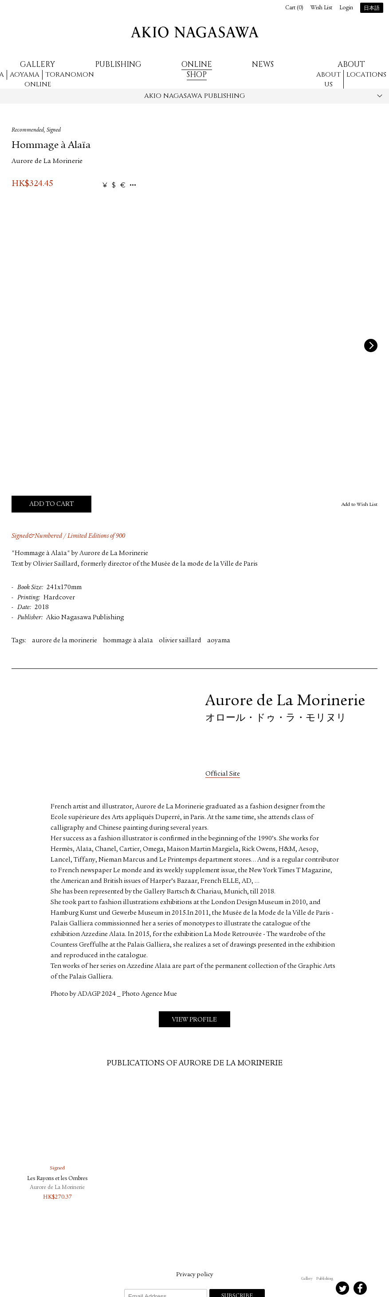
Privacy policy (194, 1275)
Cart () (294, 8)
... (133, 185)
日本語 (372, 8)
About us (328, 79)
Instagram (307, 1288)
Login (346, 8)
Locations (366, 74)
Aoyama (24, 74)
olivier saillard (180, 640)
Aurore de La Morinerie (47, 161)
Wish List (321, 8)
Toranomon (69, 74)
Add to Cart (51, 504)
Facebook (360, 1288)
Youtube (378, 1288)
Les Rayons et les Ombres (57, 1179)
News (263, 64)
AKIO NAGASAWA (194, 32)
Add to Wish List (359, 504)
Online (37, 84)
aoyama (218, 640)
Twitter (342, 1288)
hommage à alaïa (128, 640)
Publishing (118, 64)
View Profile (194, 1020)
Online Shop (196, 69)
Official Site (222, 774)
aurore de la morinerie (64, 640)
